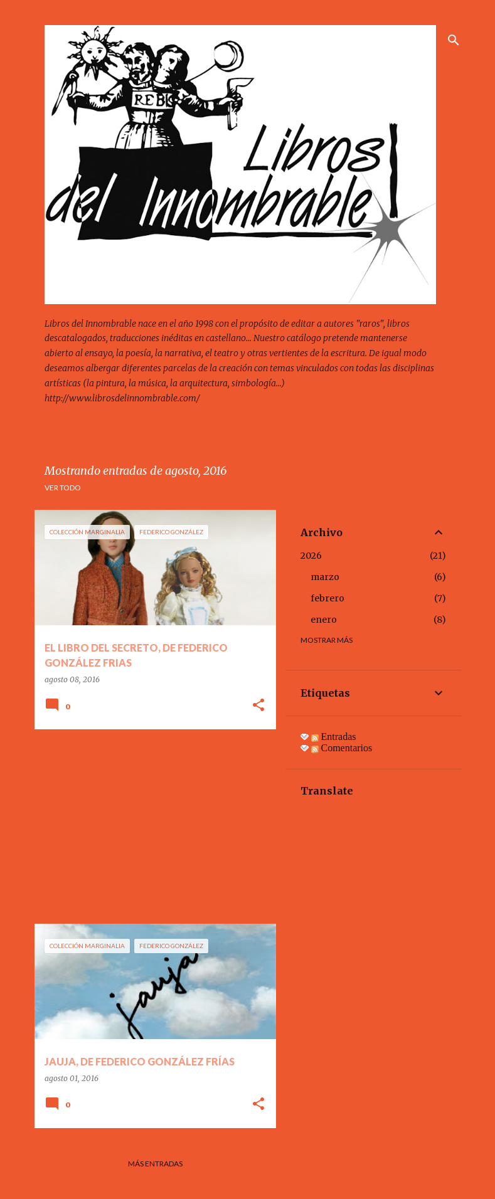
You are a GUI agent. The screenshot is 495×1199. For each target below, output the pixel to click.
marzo (325, 577)
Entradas (333, 736)
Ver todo (63, 487)
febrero (327, 598)
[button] (258, 705)
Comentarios (342, 747)
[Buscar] (453, 40)
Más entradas (155, 1163)
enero (324, 619)
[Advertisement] (151, 826)
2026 (311, 555)
